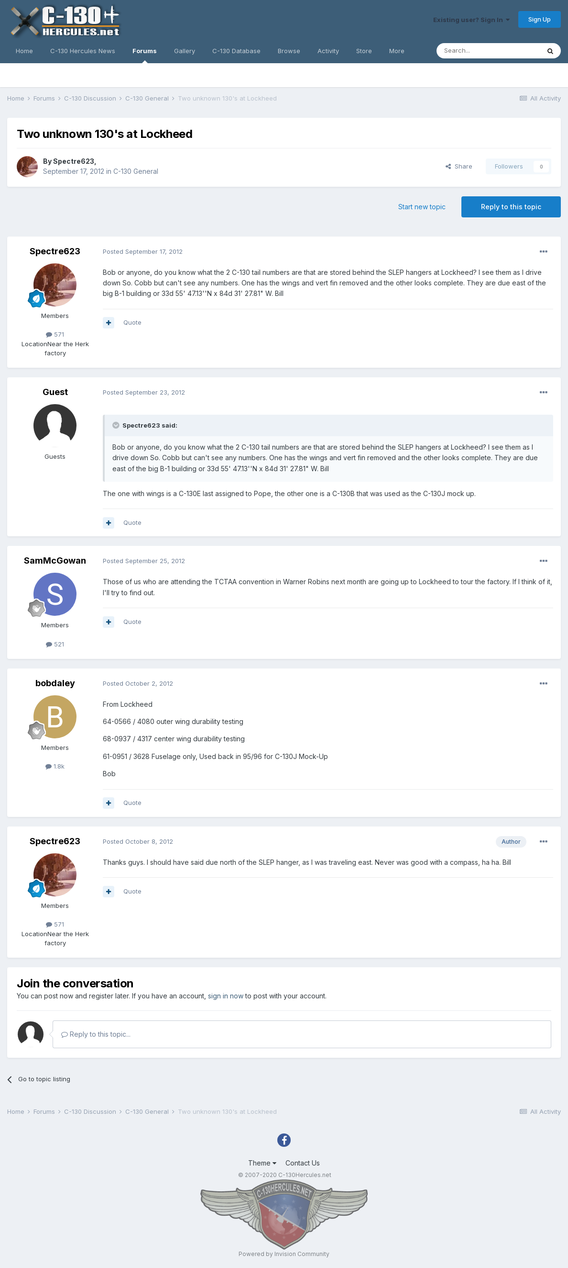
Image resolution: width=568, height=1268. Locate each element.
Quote (132, 322)
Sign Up (539, 19)
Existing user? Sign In (471, 19)
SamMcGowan (55, 560)
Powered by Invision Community (284, 1253)
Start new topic (422, 207)
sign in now (225, 996)
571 (55, 334)
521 (55, 644)
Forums (144, 55)
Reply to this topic (511, 207)
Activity (328, 51)
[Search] (488, 50)
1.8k (55, 766)
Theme (262, 1163)
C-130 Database (236, 51)
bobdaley (55, 683)
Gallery (184, 51)
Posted (143, 251)
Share (459, 166)
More (396, 51)
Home (24, 51)
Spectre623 (73, 161)
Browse (289, 51)
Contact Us (302, 1163)
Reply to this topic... (96, 1034)
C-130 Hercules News (82, 51)
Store (364, 51)
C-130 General (135, 171)
